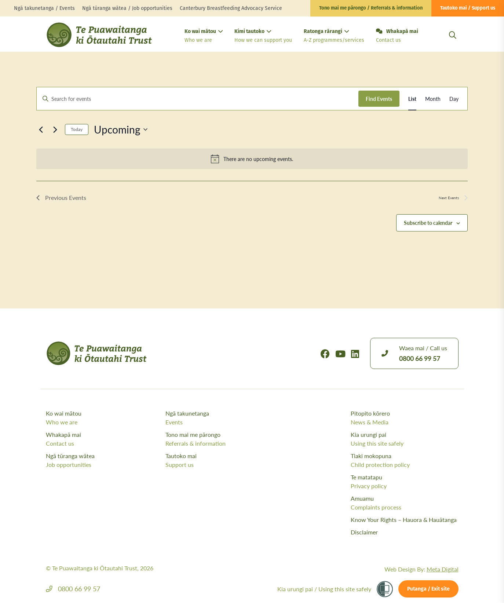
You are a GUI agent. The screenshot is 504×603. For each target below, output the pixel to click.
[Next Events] (55, 129)
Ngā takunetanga (223, 418)
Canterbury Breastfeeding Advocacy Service (231, 8)
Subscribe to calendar (428, 222)
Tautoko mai (223, 460)
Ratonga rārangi (334, 36)
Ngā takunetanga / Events (44, 8)
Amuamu (404, 503)
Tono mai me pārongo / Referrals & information (371, 8)
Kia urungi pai (404, 439)
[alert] (252, 159)
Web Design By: (421, 569)
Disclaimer (364, 532)
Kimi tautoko (263, 36)
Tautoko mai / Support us (467, 8)
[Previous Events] (40, 129)
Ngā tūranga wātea (104, 460)
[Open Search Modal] (453, 44)
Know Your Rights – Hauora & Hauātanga (404, 519)
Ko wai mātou (204, 36)
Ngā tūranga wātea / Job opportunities (127, 8)
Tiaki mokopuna (404, 460)
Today (77, 129)
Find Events (379, 98)
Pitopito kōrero (404, 418)
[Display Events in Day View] (454, 98)
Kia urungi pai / (324, 589)
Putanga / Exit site (428, 589)
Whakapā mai (397, 36)
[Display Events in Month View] (433, 98)
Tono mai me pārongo (223, 439)
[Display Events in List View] (412, 98)
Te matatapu (404, 481)
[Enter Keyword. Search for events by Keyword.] (197, 98)
